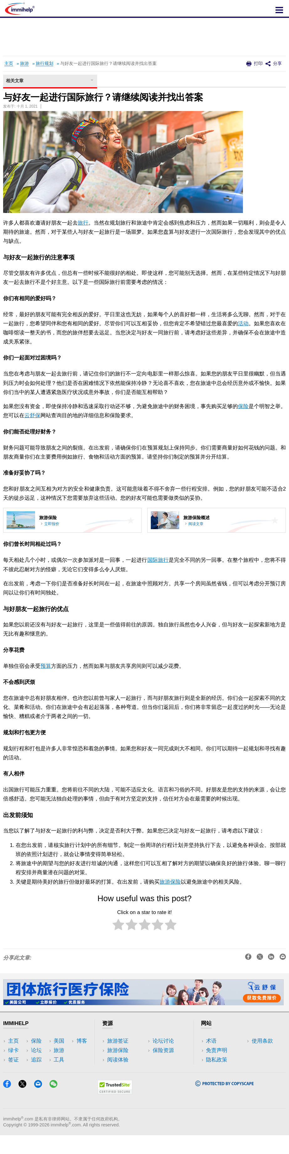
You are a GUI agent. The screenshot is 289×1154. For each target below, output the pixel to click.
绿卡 (13, 1050)
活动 (243, 324)
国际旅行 (158, 560)
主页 (8, 63)
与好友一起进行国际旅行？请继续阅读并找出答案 (108, 63)
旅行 (83, 223)
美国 (59, 1050)
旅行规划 (44, 63)
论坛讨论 (118, 1069)
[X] (25, 1104)
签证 (13, 1060)
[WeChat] (56, 1104)
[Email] (41, 1104)
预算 (45, 666)
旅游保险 (170, 882)
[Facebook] (10, 1104)
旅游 (24, 63)
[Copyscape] (224, 1103)
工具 (59, 1069)
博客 (59, 1079)
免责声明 (216, 1050)
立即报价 (51, 524)
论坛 (13, 1079)
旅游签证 (118, 1041)
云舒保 (32, 415)
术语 (211, 1041)
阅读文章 (195, 524)
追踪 (59, 1041)
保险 (243, 406)
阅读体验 (118, 1060)
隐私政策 (216, 1060)
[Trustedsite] (114, 1111)
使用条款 (216, 1069)
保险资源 (118, 1079)
